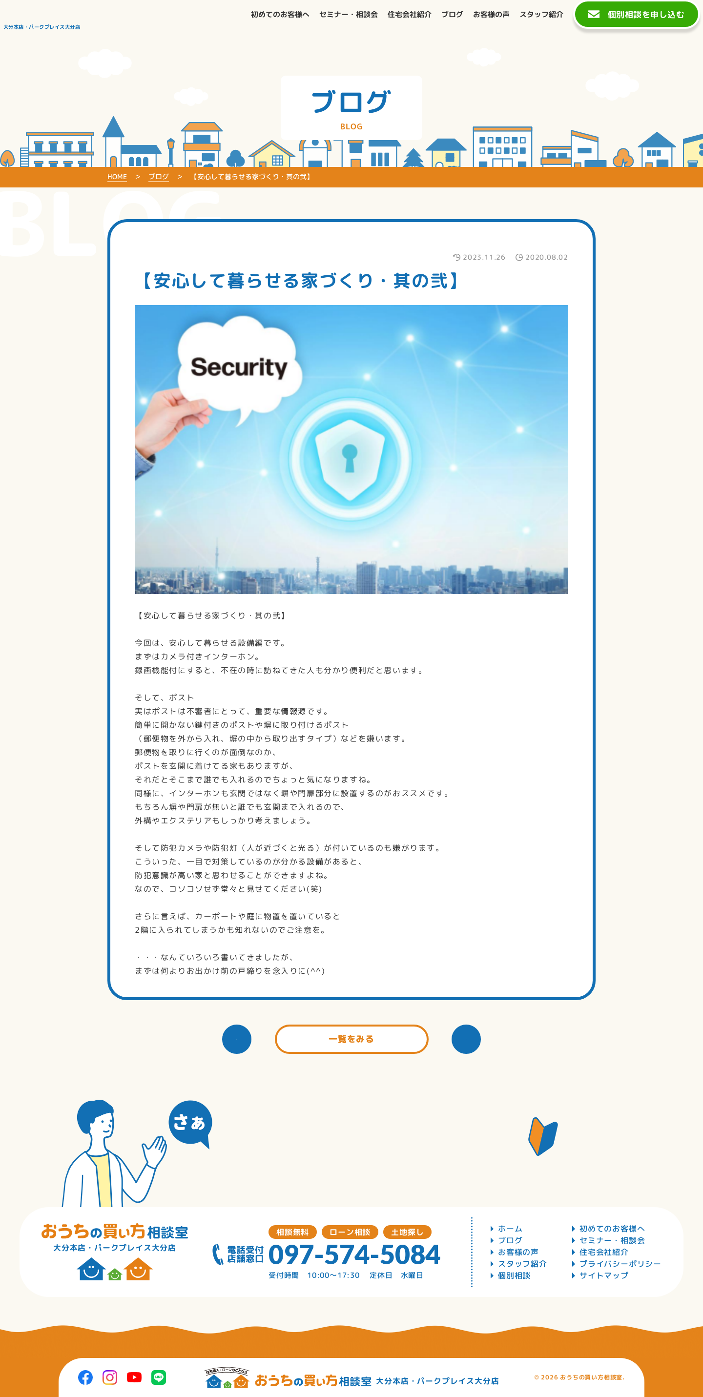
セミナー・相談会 (612, 1240)
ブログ (510, 1240)
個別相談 (514, 1275)
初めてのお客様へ (612, 1229)
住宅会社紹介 (604, 1252)
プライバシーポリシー (620, 1264)
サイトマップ (604, 1275)
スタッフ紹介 (522, 1264)
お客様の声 (518, 1252)
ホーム (510, 1229)
